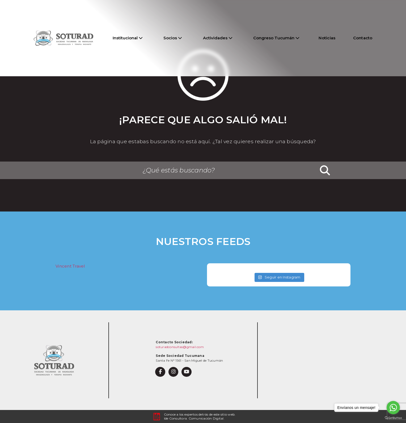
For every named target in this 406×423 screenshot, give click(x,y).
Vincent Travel (70, 266)
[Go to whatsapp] (393, 407)
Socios (172, 37)
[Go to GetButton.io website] (393, 417)
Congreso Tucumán (276, 37)
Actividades (217, 37)
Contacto (363, 37)
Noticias (327, 37)
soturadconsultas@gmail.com (180, 347)
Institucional (128, 37)
